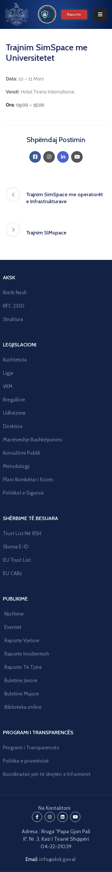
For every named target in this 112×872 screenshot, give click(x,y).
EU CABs (12, 573)
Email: (50, 859)
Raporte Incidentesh (26, 654)
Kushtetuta (15, 360)
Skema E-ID (15, 547)
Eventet (12, 627)
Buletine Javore (20, 680)
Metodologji (16, 466)
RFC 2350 (14, 306)
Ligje (8, 373)
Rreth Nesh (15, 292)
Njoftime (14, 614)
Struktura (13, 319)
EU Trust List (17, 560)
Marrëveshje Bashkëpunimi (32, 440)
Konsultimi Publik (21, 453)
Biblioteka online (22, 707)
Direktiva (12, 426)
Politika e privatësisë (26, 761)
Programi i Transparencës (31, 747)
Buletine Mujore (21, 694)
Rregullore (14, 400)
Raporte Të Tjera (22, 667)
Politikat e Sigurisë (23, 493)
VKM (8, 386)
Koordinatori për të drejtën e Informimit (46, 774)
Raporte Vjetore (21, 640)
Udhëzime (14, 413)
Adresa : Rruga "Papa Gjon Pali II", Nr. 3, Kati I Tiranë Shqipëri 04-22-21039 (56, 839)
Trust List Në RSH (22, 533)
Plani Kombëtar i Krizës (28, 479)
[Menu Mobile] (100, 14)
